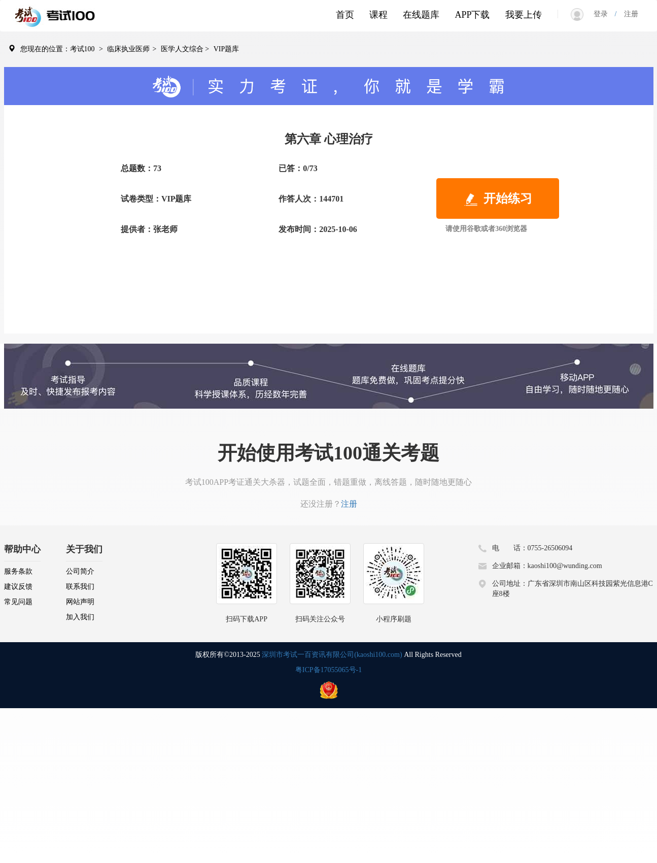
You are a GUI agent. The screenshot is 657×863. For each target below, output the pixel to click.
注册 (627, 14)
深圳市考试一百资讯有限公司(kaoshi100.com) (332, 654)
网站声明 (80, 602)
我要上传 (523, 15)
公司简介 (80, 571)
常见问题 (18, 602)
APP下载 (472, 15)
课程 (378, 15)
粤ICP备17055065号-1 (328, 670)
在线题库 (421, 15)
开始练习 (497, 199)
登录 (604, 14)
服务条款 (18, 571)
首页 (345, 15)
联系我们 (80, 586)
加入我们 (80, 617)
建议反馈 (18, 586)
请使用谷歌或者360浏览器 (486, 229)
